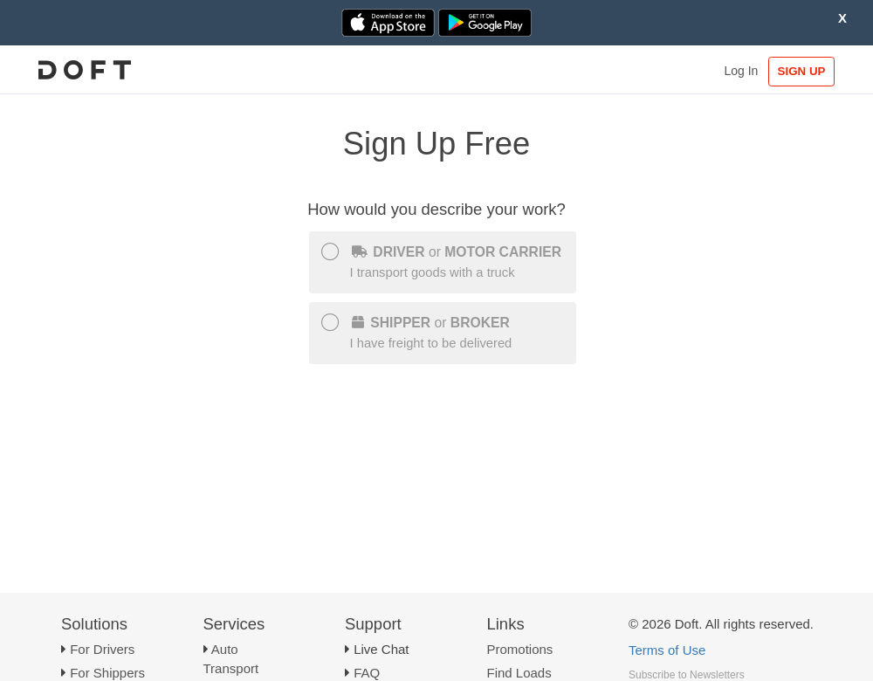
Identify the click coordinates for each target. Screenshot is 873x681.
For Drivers (102, 649)
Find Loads (519, 672)
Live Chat (381, 649)
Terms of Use (667, 650)
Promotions (520, 649)
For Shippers (107, 672)
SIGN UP (802, 71)
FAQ (367, 672)
